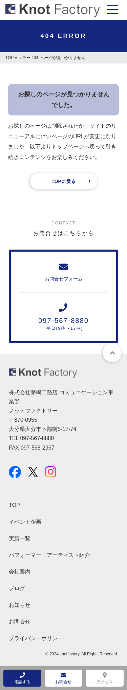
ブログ (17, 588)
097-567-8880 (63, 317)
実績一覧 (19, 538)
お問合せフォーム (63, 272)
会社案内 (19, 572)
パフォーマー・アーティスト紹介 (49, 555)
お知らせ (19, 605)
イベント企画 (25, 522)
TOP (9, 57)
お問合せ (19, 621)
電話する (22, 678)
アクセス (105, 678)
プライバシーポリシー (36, 638)
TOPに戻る (63, 181)
